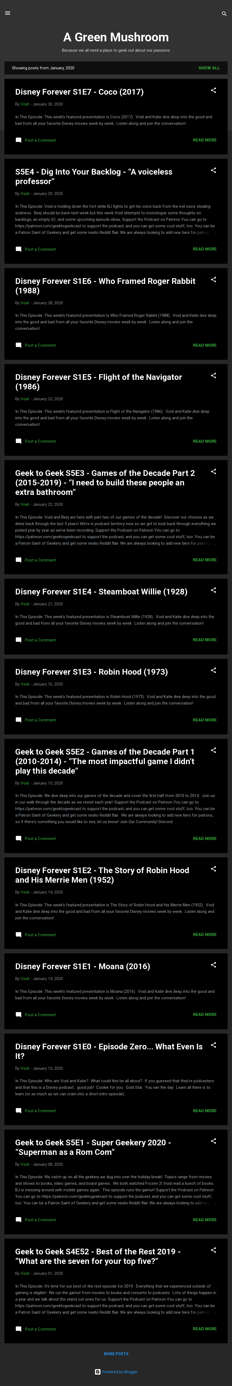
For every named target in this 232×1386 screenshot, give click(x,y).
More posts (116, 1354)
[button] (213, 91)
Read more (205, 140)
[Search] (224, 15)
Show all (209, 68)
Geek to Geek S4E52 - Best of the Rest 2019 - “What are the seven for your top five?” (98, 1256)
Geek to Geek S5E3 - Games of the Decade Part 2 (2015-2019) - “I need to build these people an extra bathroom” (105, 482)
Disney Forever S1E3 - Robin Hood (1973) (91, 672)
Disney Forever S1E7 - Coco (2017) (79, 92)
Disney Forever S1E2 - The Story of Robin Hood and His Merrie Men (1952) (102, 875)
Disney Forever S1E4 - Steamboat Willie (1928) (101, 591)
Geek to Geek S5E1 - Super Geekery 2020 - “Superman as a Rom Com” (93, 1147)
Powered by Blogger (116, 1371)
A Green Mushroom (116, 37)
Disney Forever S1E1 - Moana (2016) (82, 966)
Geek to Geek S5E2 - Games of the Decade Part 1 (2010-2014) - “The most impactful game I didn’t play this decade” (105, 761)
